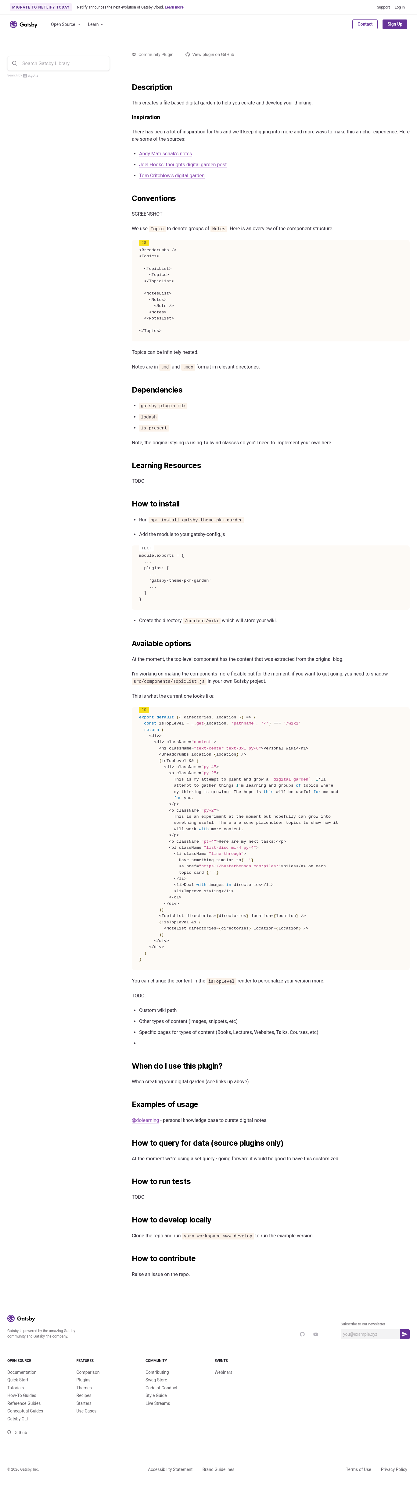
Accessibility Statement (170, 1469)
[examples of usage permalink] (129, 1104)
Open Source (66, 24)
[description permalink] (129, 87)
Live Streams (158, 1403)
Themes (84, 1387)
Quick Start (17, 1379)
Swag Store (156, 1379)
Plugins (84, 1379)
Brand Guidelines (218, 1469)
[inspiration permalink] (129, 117)
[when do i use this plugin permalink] (129, 1066)
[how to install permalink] (129, 504)
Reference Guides (24, 1403)
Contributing (157, 1372)
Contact (365, 24)
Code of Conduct (162, 1387)
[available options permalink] (129, 643)
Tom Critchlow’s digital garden (172, 175)
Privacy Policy (394, 1469)
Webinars (223, 1372)
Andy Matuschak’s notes (165, 154)
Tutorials (15, 1387)
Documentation (22, 1372)
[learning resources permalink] (129, 465)
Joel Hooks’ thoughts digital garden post (183, 164)
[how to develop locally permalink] (129, 1220)
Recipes (84, 1395)
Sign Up (394, 24)
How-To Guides (21, 1395)
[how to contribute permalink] (129, 1258)
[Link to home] (24, 24)
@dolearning (145, 1120)
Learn (96, 24)
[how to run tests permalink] (129, 1181)
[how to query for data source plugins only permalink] (129, 1143)
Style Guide (156, 1395)
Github (17, 1432)
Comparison (88, 1372)
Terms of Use (358, 1469)
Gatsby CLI (17, 1418)
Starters (84, 1403)
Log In (400, 7)
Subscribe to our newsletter (363, 1324)
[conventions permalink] (129, 198)
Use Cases (87, 1411)
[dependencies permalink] (129, 390)
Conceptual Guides (25, 1411)
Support (383, 7)
